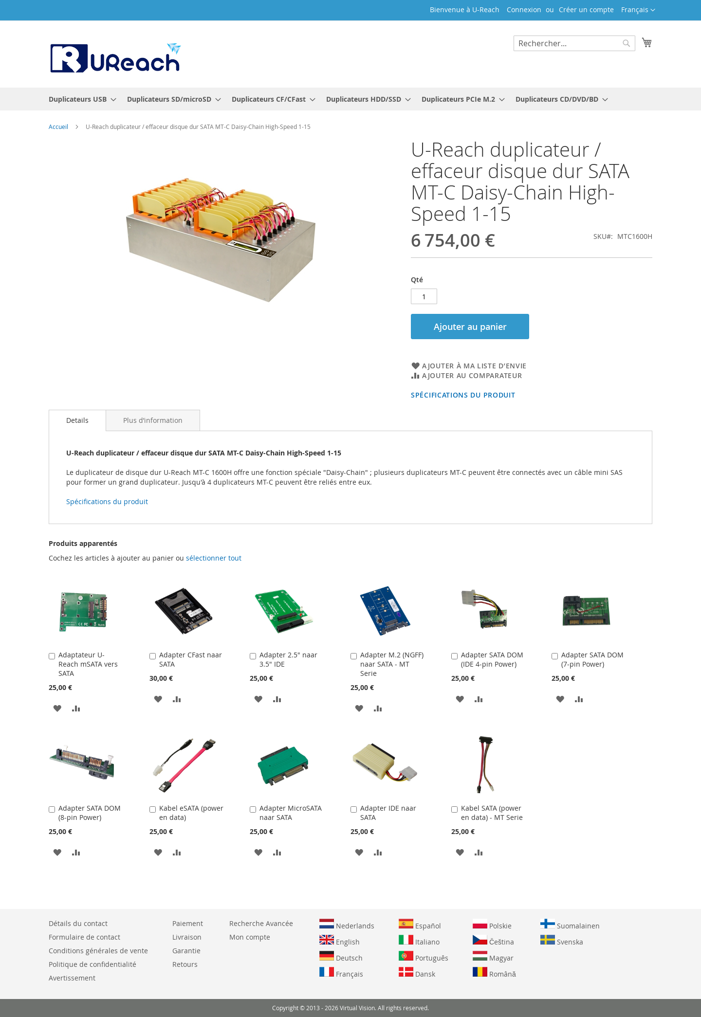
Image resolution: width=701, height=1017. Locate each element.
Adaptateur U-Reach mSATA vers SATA (88, 664)
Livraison (187, 937)
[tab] (77, 420)
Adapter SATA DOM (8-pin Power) (89, 812)
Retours (185, 964)
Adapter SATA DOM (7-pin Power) (592, 659)
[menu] (350, 99)
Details (77, 420)
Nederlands (346, 924)
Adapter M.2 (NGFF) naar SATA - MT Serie (392, 664)
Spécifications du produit (463, 395)
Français (341, 973)
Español (420, 924)
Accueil (58, 126)
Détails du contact (78, 923)
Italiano (419, 940)
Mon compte (249, 937)
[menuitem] (79, 99)
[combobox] (574, 43)
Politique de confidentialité (92, 964)
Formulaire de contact (84, 937)
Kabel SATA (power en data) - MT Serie (492, 812)
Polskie (492, 924)
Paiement (187, 923)
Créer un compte (586, 9)
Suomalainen (570, 924)
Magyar (493, 957)
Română (494, 973)
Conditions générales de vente (98, 950)
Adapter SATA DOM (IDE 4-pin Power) (492, 659)
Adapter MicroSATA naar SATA (290, 812)
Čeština (493, 940)
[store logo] (115, 53)
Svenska (561, 940)
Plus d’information (153, 420)
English (339, 940)
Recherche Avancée (261, 923)
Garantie (186, 950)
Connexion (524, 9)
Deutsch (341, 957)
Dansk (417, 973)
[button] (638, 10)
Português (423, 957)
